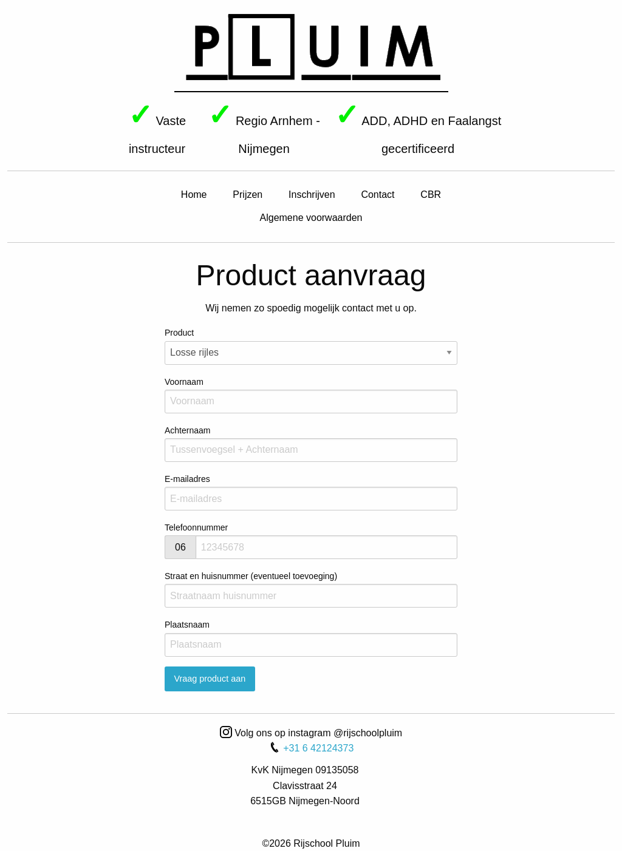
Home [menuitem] (194, 194)
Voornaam (311, 395)
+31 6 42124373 (311, 748)
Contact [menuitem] (377, 194)
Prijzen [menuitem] (247, 194)
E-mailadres (311, 492)
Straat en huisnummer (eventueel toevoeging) (311, 589)
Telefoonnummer (196, 527)
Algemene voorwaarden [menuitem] (311, 217)
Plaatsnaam (311, 638)
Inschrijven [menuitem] (312, 194)
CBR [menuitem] (430, 194)
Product (311, 346)
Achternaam (311, 444)
